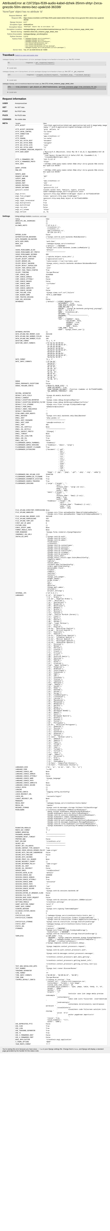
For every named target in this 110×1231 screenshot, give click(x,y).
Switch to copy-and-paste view (26, 57)
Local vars (13, 70)
